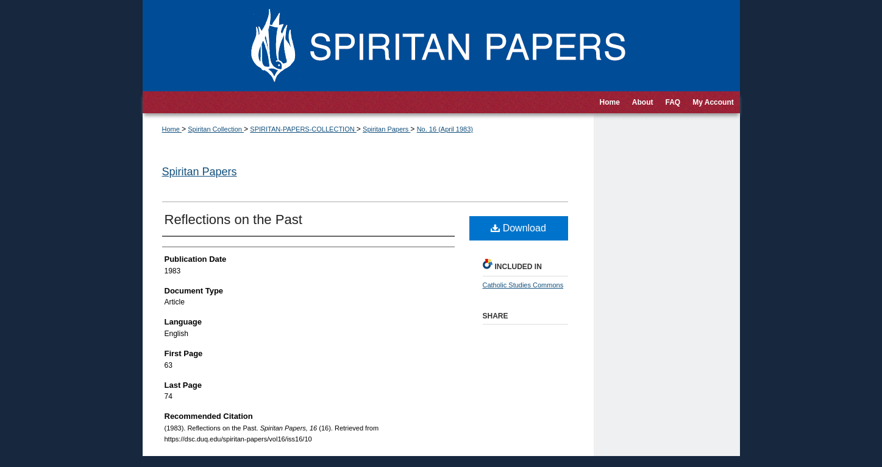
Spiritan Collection (216, 129)
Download (518, 228)
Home (172, 129)
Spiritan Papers (386, 129)
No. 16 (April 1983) (445, 129)
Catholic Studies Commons (523, 285)
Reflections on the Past (233, 219)
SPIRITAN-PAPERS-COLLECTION (303, 129)
